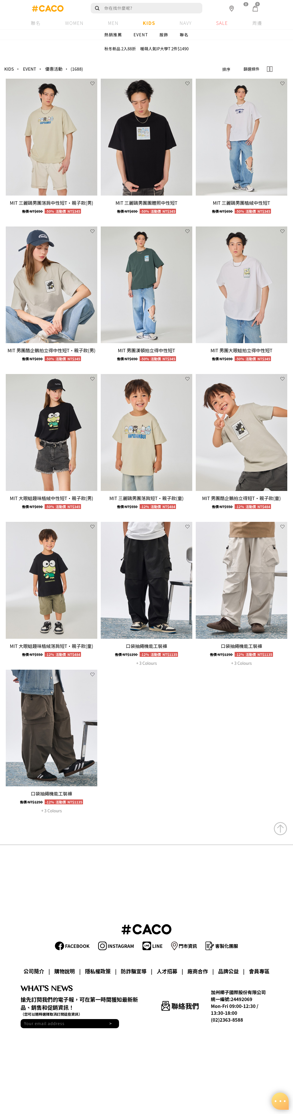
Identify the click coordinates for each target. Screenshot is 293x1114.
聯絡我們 (180, 1006)
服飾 (163, 34)
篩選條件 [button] (251, 69)
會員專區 (259, 971)
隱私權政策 (98, 971)
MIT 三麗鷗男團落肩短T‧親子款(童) (146, 498)
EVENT (141, 34)
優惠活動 (53, 69)
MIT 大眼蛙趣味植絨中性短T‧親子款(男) (51, 498)
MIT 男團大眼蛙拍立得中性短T (241, 350)
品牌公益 (228, 971)
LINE (152, 946)
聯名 (184, 34)
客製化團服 (221, 946)
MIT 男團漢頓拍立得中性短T (146, 350)
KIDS (9, 69)
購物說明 (64, 971)
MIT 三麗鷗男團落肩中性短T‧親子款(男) (51, 202)
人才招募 (167, 971)
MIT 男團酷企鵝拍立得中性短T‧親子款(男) (51, 350)
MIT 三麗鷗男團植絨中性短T (241, 202)
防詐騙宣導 (133, 971)
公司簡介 (33, 971)
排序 (226, 69)
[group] (51, 137)
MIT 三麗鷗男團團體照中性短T (146, 202)
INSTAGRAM (116, 946)
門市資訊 (184, 946)
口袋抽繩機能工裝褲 (146, 645)
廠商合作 (197, 971)
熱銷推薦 (113, 34)
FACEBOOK (72, 946)
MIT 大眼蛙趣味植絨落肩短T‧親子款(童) (51, 645)
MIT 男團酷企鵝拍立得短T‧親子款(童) (241, 498)
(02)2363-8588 (227, 1019)
